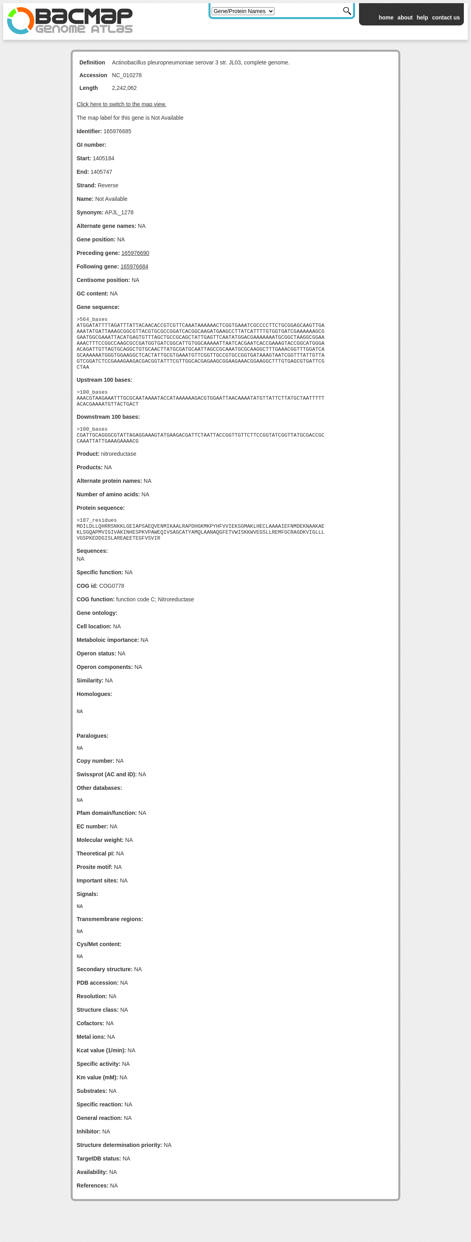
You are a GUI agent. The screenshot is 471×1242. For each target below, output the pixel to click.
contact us (446, 17)
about (405, 17)
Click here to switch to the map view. (121, 104)
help (422, 17)
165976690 (135, 253)
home (386, 17)
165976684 (134, 266)
